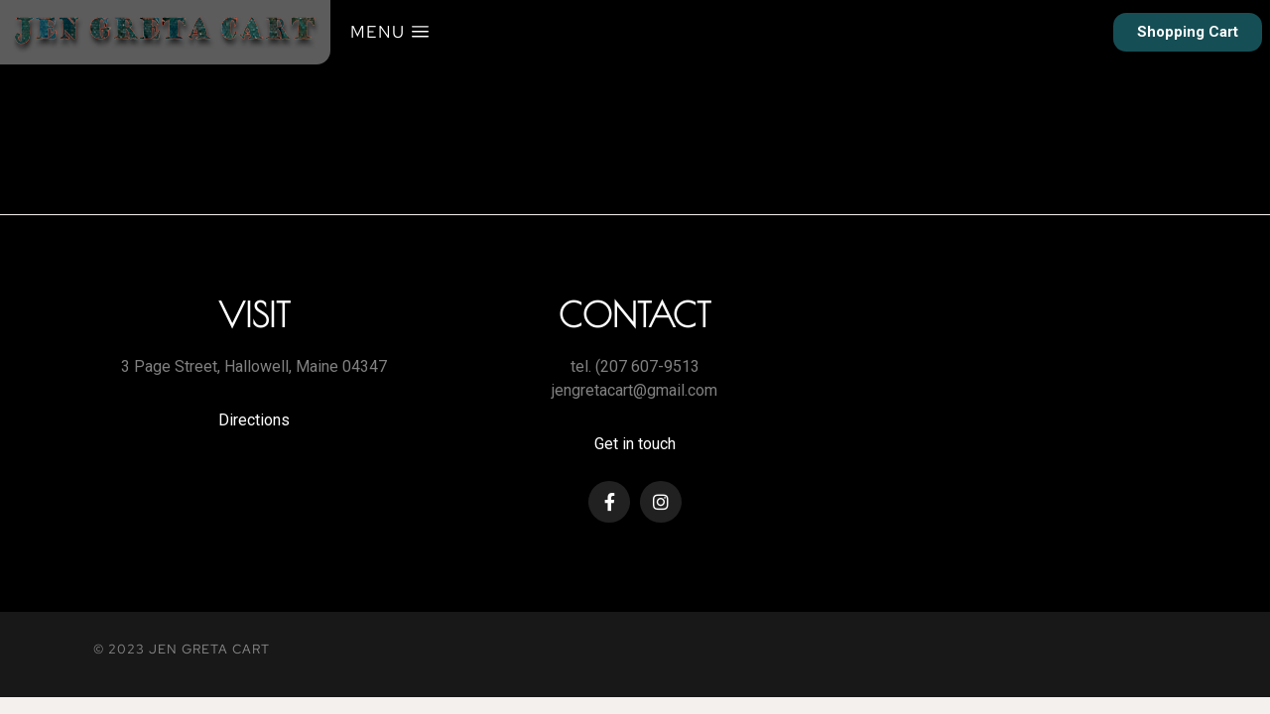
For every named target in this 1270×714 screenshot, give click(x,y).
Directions (254, 420)
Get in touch (635, 443)
